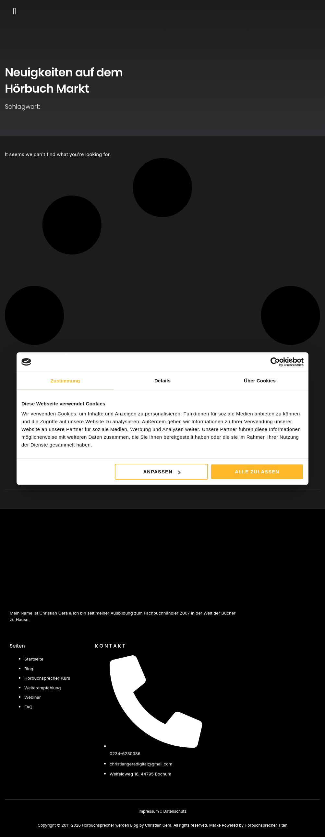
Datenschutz (175, 811)
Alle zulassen (257, 471)
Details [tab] (162, 380)
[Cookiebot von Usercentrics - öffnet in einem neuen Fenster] (275, 362)
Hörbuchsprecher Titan (266, 825)
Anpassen (161, 471)
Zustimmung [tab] (65, 380)
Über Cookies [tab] (260, 380)
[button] (14, 11)
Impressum (148, 811)
